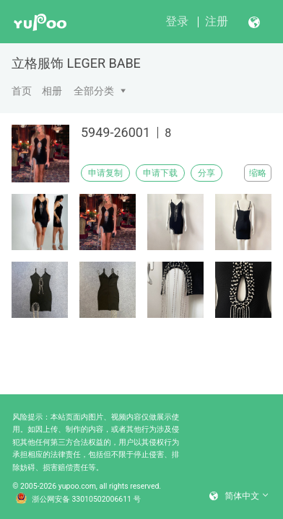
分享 (206, 173)
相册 (52, 91)
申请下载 (160, 173)
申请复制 (105, 173)
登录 (176, 21)
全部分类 (94, 91)
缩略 (257, 173)
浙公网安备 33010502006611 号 (79, 499)
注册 (216, 21)
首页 (22, 91)
